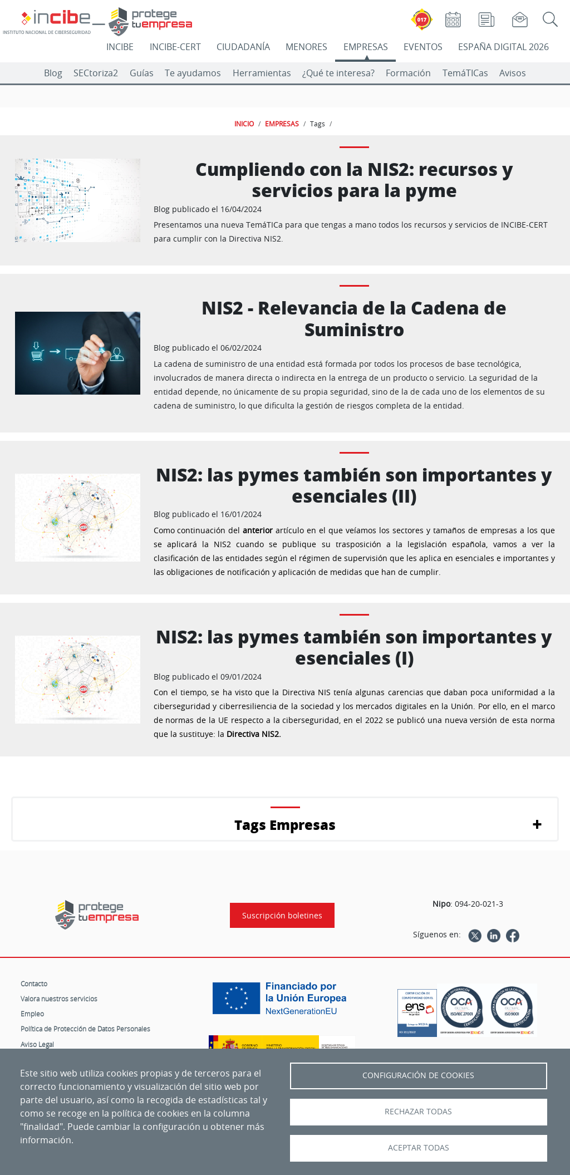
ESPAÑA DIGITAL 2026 (503, 47)
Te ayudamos (193, 73)
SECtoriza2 (95, 73)
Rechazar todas (418, 1112)
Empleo (32, 1013)
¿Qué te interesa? (338, 73)
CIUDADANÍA (243, 47)
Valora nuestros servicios (59, 998)
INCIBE (120, 47)
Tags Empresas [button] (285, 824)
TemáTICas (465, 73)
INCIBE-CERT (175, 47)
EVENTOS (423, 47)
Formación (408, 73)
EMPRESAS (365, 47)
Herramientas (262, 73)
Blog (53, 73)
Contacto (34, 983)
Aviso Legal (37, 1044)
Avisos (512, 73)
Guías (142, 73)
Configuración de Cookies (418, 1075)
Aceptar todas (418, 1148)
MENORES (306, 47)
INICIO (244, 123)
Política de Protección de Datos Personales (85, 1028)
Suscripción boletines (282, 915)
